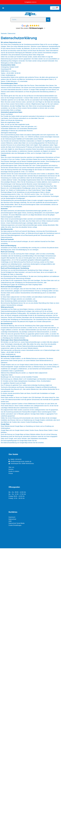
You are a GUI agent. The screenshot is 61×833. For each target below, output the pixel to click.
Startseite (4, 33)
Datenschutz (12, 519)
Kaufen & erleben (14, 471)
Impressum (12, 517)
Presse (11, 473)
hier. (49, 190)
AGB (10, 521)
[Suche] (48, 19)
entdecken (30, 2)
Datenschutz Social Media (16, 523)
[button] (3, 8)
